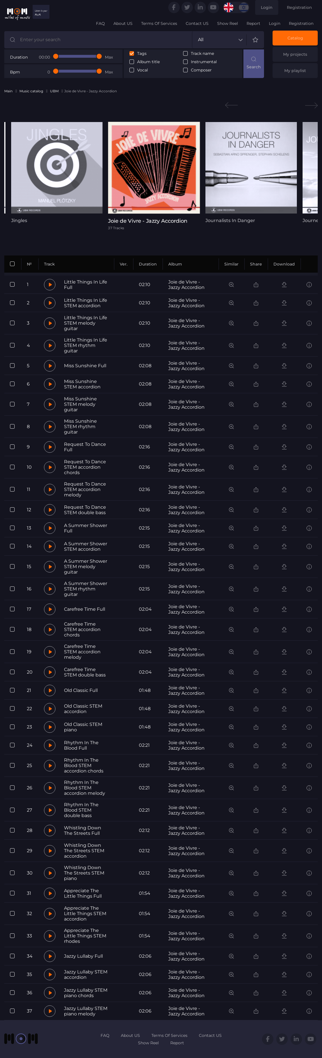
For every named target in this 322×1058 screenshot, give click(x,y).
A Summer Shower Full (85, 528)
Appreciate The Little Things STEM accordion (85, 913)
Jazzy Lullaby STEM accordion (85, 974)
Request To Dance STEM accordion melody (85, 489)
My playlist (295, 70)
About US (123, 23)
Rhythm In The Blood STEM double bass (81, 810)
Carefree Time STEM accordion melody (82, 652)
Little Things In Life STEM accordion (85, 303)
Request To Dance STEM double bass (85, 509)
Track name (202, 53)
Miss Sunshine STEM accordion (82, 384)
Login (267, 7)
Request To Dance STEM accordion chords (85, 467)
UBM (54, 91)
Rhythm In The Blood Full (81, 745)
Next (311, 105)
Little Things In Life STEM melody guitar (85, 323)
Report (253, 23)
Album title (148, 61)
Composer (201, 70)
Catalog (295, 38)
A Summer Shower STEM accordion (85, 546)
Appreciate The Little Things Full (83, 893)
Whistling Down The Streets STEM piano (84, 873)
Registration (299, 7)
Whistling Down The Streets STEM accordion (84, 851)
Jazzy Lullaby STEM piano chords (85, 992)
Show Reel (227, 23)
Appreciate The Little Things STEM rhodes (85, 936)
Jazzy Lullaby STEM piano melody (85, 1011)
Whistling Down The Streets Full (82, 830)
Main (8, 91)
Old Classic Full (81, 690)
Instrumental (204, 61)
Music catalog (31, 91)
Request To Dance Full (85, 447)
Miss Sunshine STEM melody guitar (80, 404)
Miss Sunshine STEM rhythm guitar (80, 426)
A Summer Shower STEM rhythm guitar (85, 589)
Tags (142, 53)
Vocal (142, 70)
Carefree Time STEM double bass (85, 672)
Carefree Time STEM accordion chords (82, 629)
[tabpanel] (57, 172)
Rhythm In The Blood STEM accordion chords (83, 765)
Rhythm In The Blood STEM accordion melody (84, 788)
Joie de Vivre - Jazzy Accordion (186, 284)
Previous (231, 105)
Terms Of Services (159, 23)
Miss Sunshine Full (85, 365)
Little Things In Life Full (85, 284)
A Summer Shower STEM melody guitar (85, 566)
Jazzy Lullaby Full (83, 956)
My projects (295, 54)
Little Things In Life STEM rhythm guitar (85, 345)
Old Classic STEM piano (83, 727)
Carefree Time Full (84, 609)
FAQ (100, 23)
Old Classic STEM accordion (83, 708)
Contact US (197, 23)
